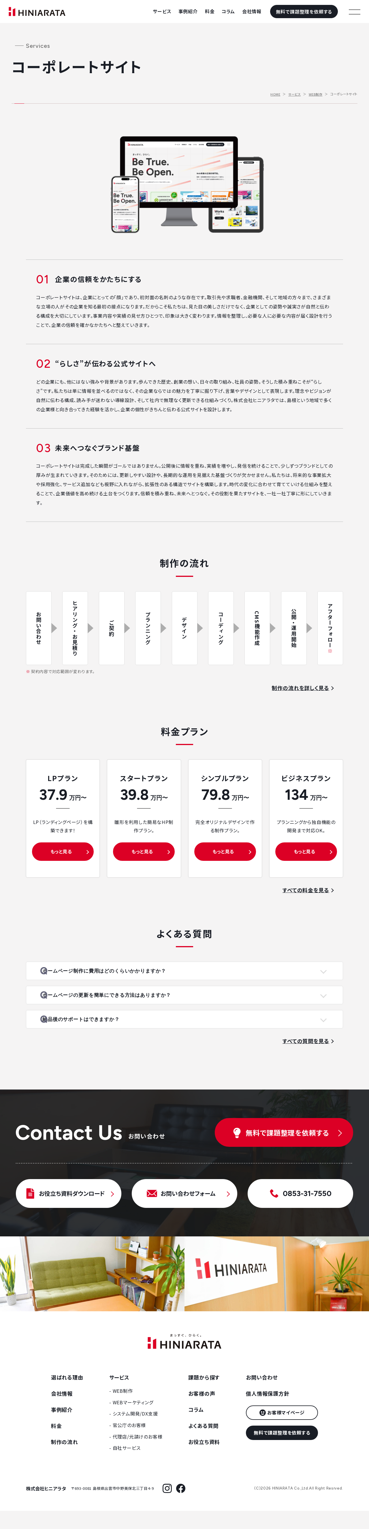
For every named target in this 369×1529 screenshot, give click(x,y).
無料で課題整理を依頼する (304, 11)
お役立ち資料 (204, 1460)
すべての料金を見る (306, 890)
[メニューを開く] (354, 11)
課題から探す (204, 1395)
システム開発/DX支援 (135, 1431)
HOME (275, 94)
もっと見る (61, 851)
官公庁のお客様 (129, 1443)
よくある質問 (203, 1443)
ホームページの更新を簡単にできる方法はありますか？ (123, 1004)
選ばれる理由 (67, 1395)
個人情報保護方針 (267, 1411)
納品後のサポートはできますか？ (96, 1034)
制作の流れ (64, 1460)
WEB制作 (316, 94)
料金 (210, 11)
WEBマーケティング (133, 1420)
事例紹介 (188, 11)
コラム (228, 11)
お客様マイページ (285, 1430)
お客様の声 (201, 1411)
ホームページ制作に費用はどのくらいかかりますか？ (120, 974)
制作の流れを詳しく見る (300, 687)
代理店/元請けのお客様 (138, 1454)
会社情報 (251, 11)
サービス (162, 11)
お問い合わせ (262, 1395)
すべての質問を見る (306, 1059)
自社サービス (127, 1465)
